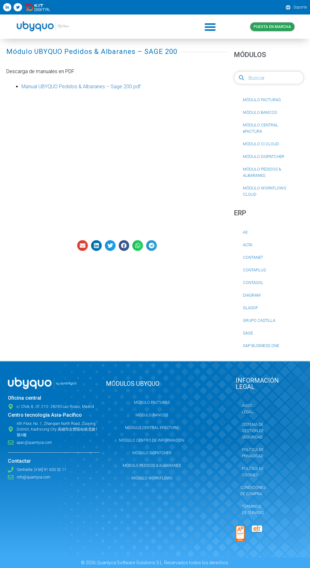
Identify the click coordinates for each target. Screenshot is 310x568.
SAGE (248, 333)
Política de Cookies (253, 472)
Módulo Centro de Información (151, 440)
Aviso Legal (247, 408)
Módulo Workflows (151, 478)
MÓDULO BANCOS (260, 112)
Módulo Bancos (151, 415)
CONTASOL (253, 282)
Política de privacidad (253, 453)
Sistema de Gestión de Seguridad (253, 430)
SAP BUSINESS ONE (261, 345)
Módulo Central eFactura (152, 428)
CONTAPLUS (254, 270)
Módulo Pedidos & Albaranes (152, 465)
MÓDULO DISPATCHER (263, 156)
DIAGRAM (252, 295)
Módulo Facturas (152, 402)
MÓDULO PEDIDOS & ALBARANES (262, 172)
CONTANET (253, 257)
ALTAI (247, 244)
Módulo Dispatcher (151, 453)
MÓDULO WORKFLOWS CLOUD (264, 191)
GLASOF (250, 307)
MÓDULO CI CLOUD (261, 144)
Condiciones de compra (253, 490)
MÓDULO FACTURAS (262, 99)
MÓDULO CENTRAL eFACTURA (260, 128)
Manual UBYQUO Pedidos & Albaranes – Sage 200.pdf (81, 87)
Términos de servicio (253, 509)
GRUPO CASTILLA (259, 320)
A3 (245, 232)
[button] (210, 27)
